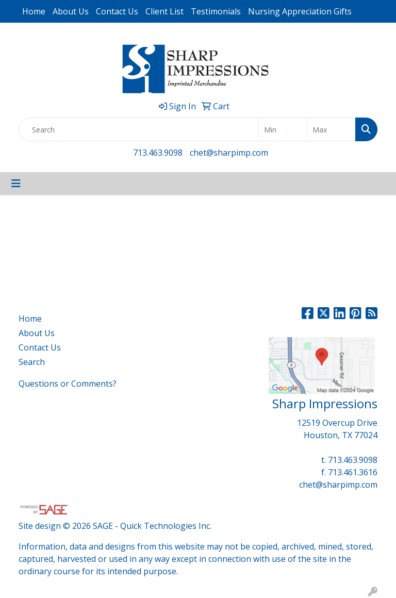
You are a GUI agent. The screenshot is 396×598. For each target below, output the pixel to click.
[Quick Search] (139, 129)
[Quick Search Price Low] (282, 129)
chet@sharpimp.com (229, 152)
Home (33, 11)
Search (32, 362)
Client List (164, 11)
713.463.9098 (158, 152)
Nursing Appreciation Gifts (300, 11)
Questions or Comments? (68, 383)
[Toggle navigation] (16, 183)
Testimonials (216, 11)
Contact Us (117, 11)
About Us (71, 11)
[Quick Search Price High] (331, 129)
